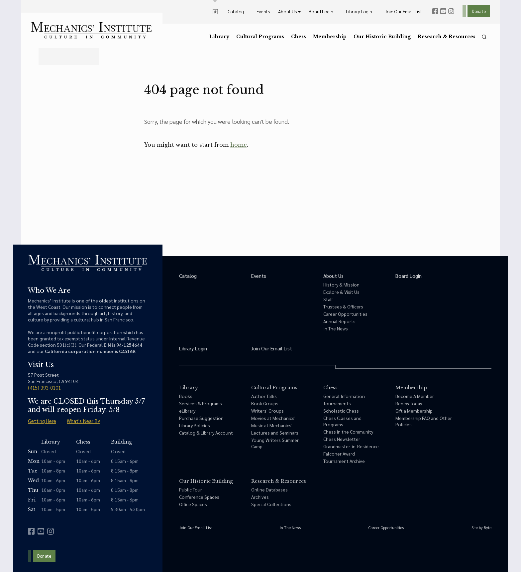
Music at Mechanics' (271, 425)
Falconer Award (339, 454)
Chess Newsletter (341, 439)
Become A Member (414, 396)
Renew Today (408, 403)
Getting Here (42, 421)
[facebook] (435, 11)
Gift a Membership (414, 411)
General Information (344, 396)
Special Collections (271, 504)
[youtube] (443, 11)
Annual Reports (339, 321)
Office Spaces (193, 504)
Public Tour (190, 489)
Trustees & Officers (343, 306)
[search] (484, 37)
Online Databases (269, 489)
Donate (479, 11)
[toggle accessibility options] (215, 11)
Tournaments (337, 403)
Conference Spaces (199, 497)
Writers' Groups (267, 411)
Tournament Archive (344, 461)
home (238, 144)
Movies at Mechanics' (273, 418)
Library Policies (194, 425)
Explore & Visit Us (341, 292)
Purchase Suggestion (201, 418)
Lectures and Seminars (274, 433)
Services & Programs (200, 403)
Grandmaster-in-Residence (351, 446)
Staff (328, 299)
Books (185, 396)
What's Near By (83, 421)
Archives (260, 497)
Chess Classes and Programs (342, 421)
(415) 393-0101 (44, 387)
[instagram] (451, 11)
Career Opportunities (345, 314)
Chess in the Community (348, 432)
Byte (487, 527)
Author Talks (264, 396)
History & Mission (341, 284)
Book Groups (264, 403)
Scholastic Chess (341, 411)
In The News (335, 328)
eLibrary (187, 411)
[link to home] (91, 30)
